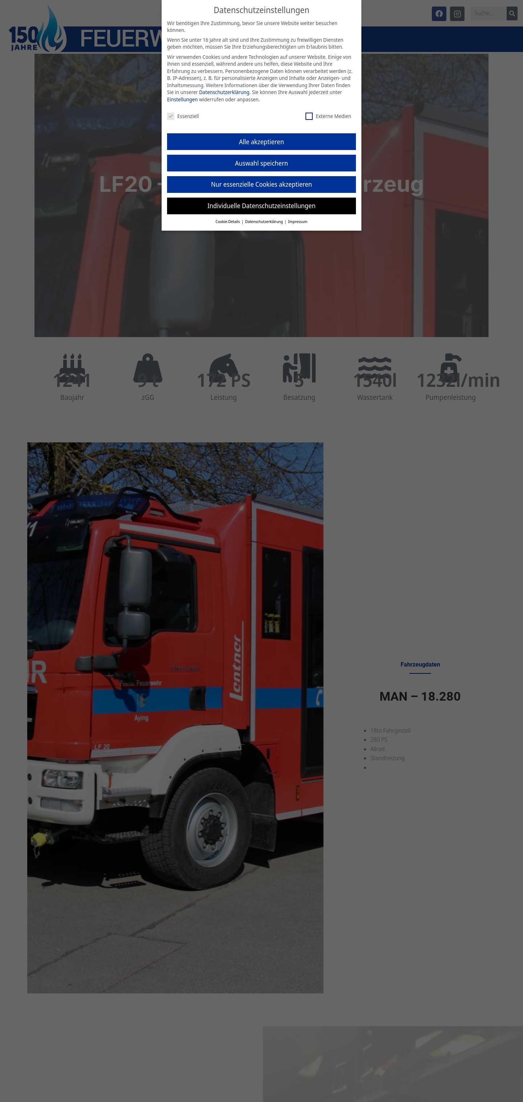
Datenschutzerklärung (224, 92)
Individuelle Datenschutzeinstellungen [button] (261, 205)
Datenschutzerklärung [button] (264, 221)
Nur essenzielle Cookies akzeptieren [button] (261, 184)
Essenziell (183, 116)
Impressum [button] (297, 221)
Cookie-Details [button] (228, 221)
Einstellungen (182, 99)
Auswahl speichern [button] (261, 163)
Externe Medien (328, 116)
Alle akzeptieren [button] (261, 141)
